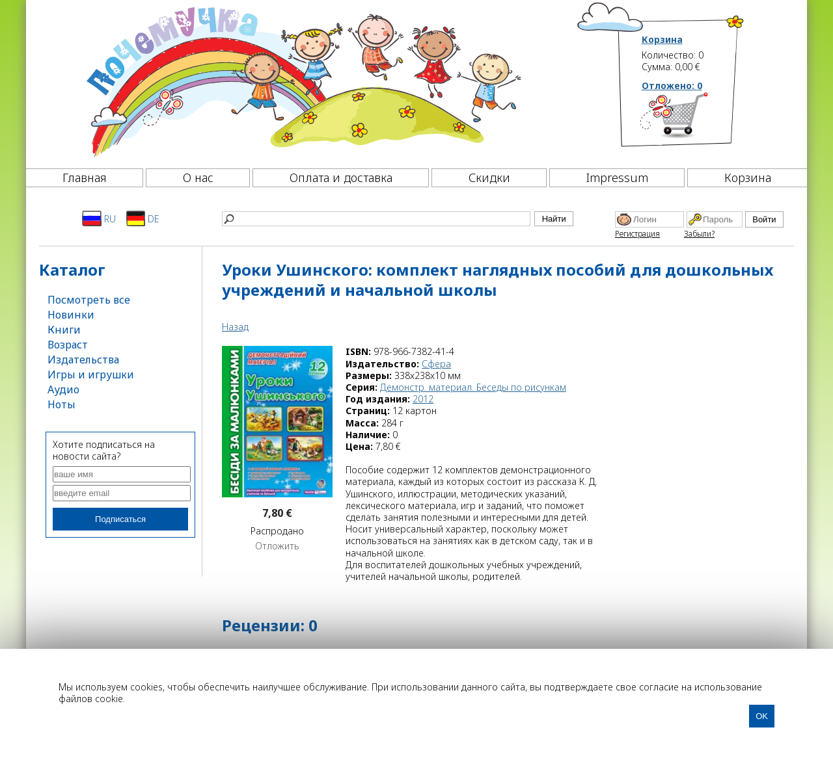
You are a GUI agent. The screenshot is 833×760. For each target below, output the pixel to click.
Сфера (436, 364)
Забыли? (699, 233)
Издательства (83, 359)
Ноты (61, 404)
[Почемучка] (302, 80)
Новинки (71, 315)
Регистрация (637, 233)
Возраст (68, 344)
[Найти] (376, 218)
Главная (84, 177)
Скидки (489, 177)
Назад (235, 327)
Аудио (63, 389)
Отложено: (672, 85)
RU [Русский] (99, 218)
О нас (198, 177)
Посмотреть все (89, 300)
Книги (64, 329)
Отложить (277, 546)
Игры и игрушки (91, 374)
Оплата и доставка (341, 177)
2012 (423, 399)
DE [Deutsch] (142, 218)
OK (762, 716)
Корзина (662, 40)
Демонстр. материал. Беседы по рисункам (473, 387)
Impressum (617, 177)
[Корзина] (693, 120)
